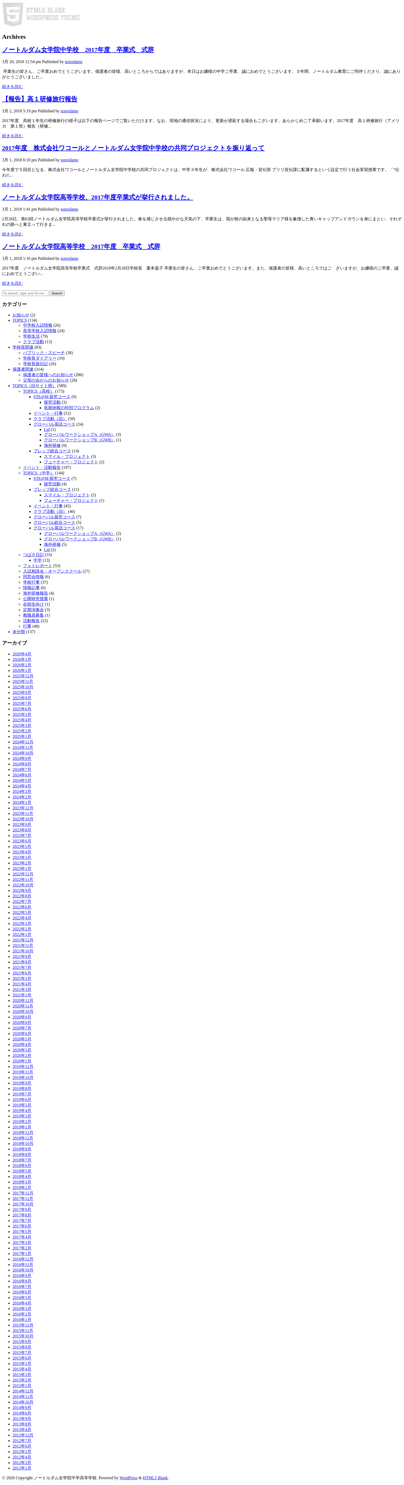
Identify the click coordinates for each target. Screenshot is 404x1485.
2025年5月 (22, 714)
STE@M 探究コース (51, 396)
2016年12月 (23, 1259)
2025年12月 (23, 676)
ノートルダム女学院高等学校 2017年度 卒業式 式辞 (81, 246)
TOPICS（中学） (38, 473)
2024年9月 (22, 758)
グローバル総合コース (54, 522)
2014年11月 (23, 1396)
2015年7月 (22, 1352)
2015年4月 (22, 1369)
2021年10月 (23, 951)
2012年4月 (22, 1457)
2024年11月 (23, 747)
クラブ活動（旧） (50, 419)
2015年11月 (23, 1330)
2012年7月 (22, 1440)
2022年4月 (22, 918)
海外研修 (52, 445)
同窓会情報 (33, 576)
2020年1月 (22, 1061)
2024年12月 (23, 742)
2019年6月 (22, 1099)
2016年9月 (22, 1275)
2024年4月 (22, 786)
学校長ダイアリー (39, 358)
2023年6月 (22, 841)
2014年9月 (22, 1407)
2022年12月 (23, 874)
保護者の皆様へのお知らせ (48, 374)
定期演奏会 (33, 609)
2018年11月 (23, 1138)
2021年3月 (22, 989)
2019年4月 (22, 1110)
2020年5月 (22, 1039)
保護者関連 (23, 369)
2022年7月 (22, 901)
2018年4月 (22, 1176)
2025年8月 (22, 698)
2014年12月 (23, 1391)
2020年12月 (23, 1000)
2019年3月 (22, 1116)
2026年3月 (22, 659)
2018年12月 (23, 1132)
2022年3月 (22, 923)
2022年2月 (22, 929)
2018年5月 (22, 1171)
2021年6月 (22, 973)
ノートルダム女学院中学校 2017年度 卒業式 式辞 (78, 49)
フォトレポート (37, 565)
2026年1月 (22, 670)
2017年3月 (22, 1242)
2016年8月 (22, 1281)
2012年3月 (22, 1462)
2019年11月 (23, 1072)
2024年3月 (22, 791)
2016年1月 (22, 1319)
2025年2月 (22, 731)
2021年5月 (22, 978)
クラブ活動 (33, 341)
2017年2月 (22, 1248)
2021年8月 (22, 962)
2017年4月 (22, 1237)
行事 (27, 626)
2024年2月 (22, 797)
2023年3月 (22, 857)
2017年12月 (23, 1193)
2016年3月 (22, 1308)
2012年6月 (22, 1446)
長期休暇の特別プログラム (69, 408)
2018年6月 (22, 1165)
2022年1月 (22, 934)
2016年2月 (22, 1314)
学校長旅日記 (35, 363)
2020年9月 (22, 1017)
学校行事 (31, 582)
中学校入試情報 (37, 325)
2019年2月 (22, 1121)
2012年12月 (23, 1435)
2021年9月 (22, 956)
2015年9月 (22, 1341)
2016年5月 (22, 1297)
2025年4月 (22, 720)
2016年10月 (23, 1270)
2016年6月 (22, 1292)
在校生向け (33, 604)
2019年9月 (22, 1083)
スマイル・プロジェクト (67, 456)
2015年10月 (23, 1336)
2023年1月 (22, 868)
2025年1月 (22, 736)
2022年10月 (23, 885)
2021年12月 (23, 940)
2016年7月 (22, 1286)
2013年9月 (22, 1418)
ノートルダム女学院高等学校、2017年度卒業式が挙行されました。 (97, 197)
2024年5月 (22, 780)
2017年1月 (22, 1253)
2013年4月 (22, 1429)
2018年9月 (22, 1149)
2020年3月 (22, 1050)
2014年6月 (22, 1413)
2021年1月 (22, 995)
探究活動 (52, 402)
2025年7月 (22, 703)
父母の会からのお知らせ (46, 380)
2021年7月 (22, 967)
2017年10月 (23, 1204)
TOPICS (20, 320)
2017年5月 (22, 1231)
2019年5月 (22, 1105)
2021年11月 (23, 945)
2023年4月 (22, 852)
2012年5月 (22, 1451)
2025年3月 (22, 725)
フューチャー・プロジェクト (71, 462)
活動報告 (31, 620)
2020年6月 (22, 1033)
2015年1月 (22, 1385)
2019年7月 (22, 1094)
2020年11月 (23, 1006)
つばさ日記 (33, 554)
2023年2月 (22, 863)
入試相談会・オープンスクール (52, 571)
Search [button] (57, 293)
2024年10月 (23, 753)
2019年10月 (23, 1077)
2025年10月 (23, 687)
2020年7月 (22, 1028)
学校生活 (31, 336)
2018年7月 (22, 1160)
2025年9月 (22, 692)
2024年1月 (22, 802)
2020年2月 (22, 1055)
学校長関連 (23, 347)
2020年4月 (22, 1044)
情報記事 (31, 587)
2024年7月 (22, 769)
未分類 (19, 631)
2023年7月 (22, 835)
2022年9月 (22, 890)
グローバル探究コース (54, 517)
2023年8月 (22, 830)
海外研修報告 (35, 593)
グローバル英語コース (54, 424)
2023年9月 (22, 824)
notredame (74, 61)
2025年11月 (23, 681)
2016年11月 (23, 1264)
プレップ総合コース (52, 451)
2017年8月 (22, 1215)
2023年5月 (22, 846)
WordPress (129, 1478)
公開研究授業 (35, 598)
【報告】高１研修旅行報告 (39, 99)
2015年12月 (23, 1325)
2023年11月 (23, 813)
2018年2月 (22, 1187)
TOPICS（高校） (38, 391)
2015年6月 (22, 1358)
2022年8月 (22, 896)
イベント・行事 (48, 413)
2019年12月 (23, 1066)
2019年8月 (22, 1088)
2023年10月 (23, 819)
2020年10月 (23, 1011)
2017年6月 (22, 1226)
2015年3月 (22, 1374)
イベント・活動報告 (42, 467)
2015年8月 (22, 1347)
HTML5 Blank (155, 1478)
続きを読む (12, 86)
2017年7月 (22, 1220)
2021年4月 (22, 984)
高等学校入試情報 (39, 330)
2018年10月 (23, 1143)
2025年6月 (22, 709)
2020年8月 (22, 1022)
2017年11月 (23, 1198)
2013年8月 (22, 1424)
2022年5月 (22, 912)
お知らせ (21, 315)
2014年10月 (23, 1402)
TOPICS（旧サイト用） (34, 385)
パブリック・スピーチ (44, 352)
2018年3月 (22, 1182)
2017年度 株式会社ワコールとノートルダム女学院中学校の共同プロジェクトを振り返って (133, 148)
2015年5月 (22, 1363)
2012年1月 (22, 1468)
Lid (47, 429)
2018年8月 (22, 1154)
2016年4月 (22, 1303)
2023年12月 (23, 808)
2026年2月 (22, 665)
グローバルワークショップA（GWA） (79, 434)
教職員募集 (33, 615)
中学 (37, 560)
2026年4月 (22, 654)
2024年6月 (22, 775)
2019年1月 (22, 1127)
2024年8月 (22, 764)
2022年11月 (23, 879)
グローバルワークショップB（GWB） (79, 440)
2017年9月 (22, 1209)
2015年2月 (22, 1380)
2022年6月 (22, 907)
